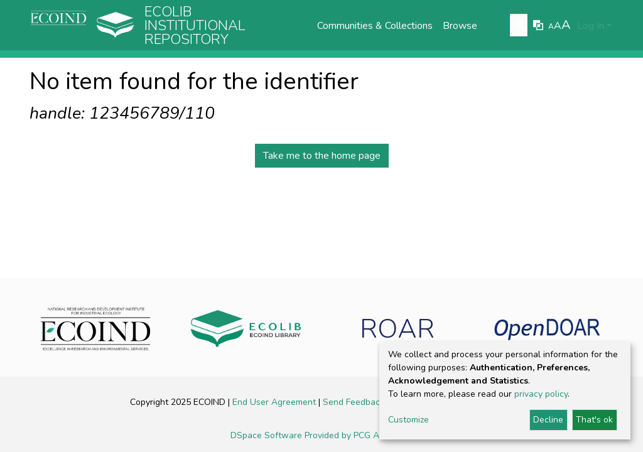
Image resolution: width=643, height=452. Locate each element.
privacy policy (541, 394)
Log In (590, 26)
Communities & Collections (375, 26)
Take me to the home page (322, 156)
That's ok (594, 420)
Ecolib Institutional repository (195, 25)
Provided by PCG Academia (359, 435)
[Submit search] (520, 25)
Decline (548, 420)
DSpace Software (267, 435)
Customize (408, 420)
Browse (460, 26)
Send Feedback (355, 402)
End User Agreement (275, 402)
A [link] (551, 26)
